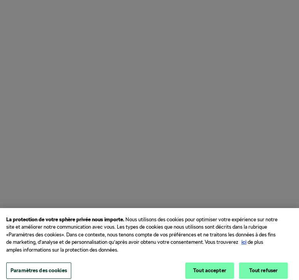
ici (243, 244)
